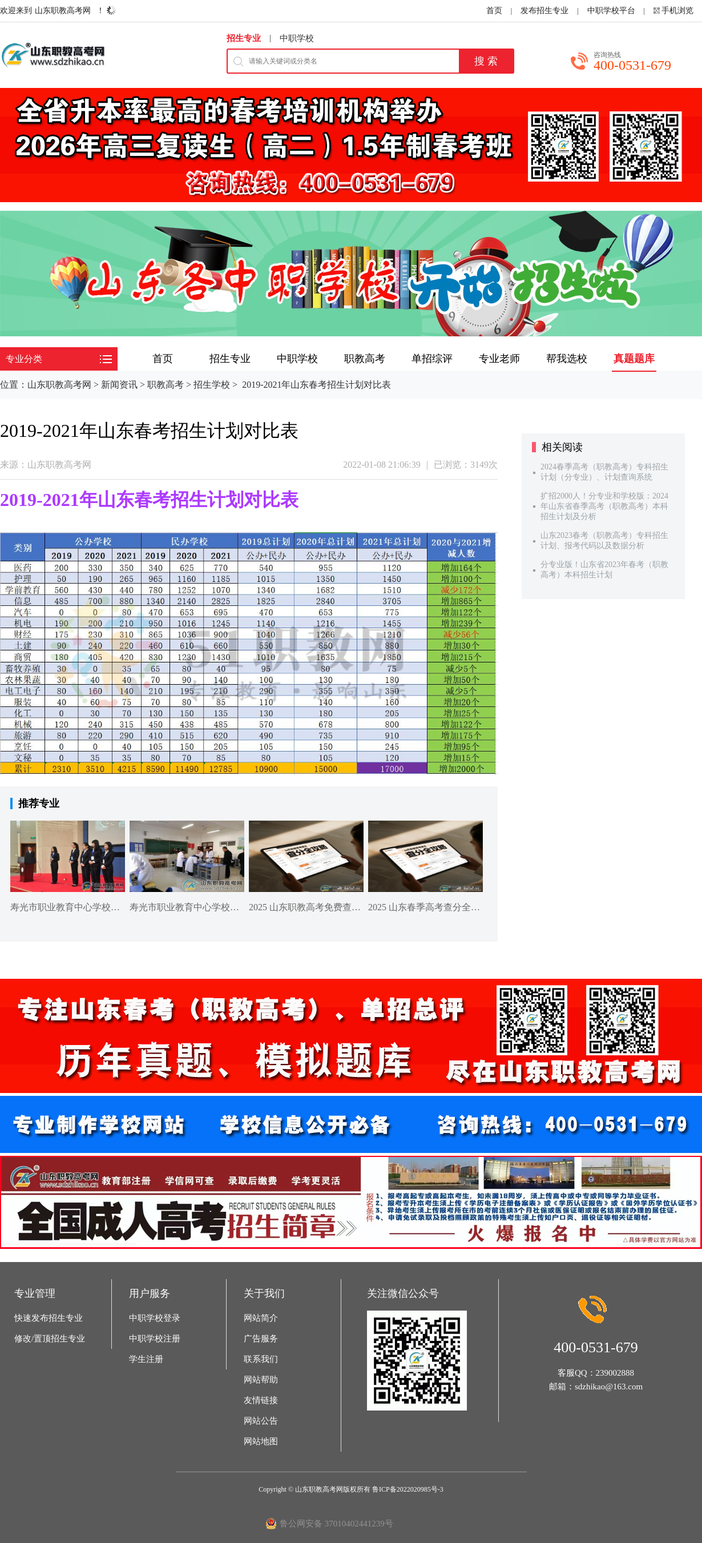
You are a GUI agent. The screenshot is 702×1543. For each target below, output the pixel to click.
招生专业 (244, 38)
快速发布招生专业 (48, 1318)
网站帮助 (261, 1379)
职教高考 (165, 384)
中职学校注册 (154, 1338)
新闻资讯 (119, 384)
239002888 (615, 1372)
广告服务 (261, 1338)
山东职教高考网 (63, 10)
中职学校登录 (154, 1318)
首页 (494, 10)
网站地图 (261, 1441)
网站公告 (261, 1420)
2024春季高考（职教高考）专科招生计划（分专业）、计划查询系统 (604, 472)
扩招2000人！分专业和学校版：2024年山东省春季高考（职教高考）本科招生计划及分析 (604, 506)
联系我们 (261, 1359)
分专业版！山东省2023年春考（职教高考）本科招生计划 (604, 569)
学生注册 (146, 1359)
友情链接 (261, 1400)
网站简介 (261, 1318)
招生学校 (211, 384)
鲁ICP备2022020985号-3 (407, 1489)
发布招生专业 (544, 10)
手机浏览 (677, 10)
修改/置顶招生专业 (49, 1338)
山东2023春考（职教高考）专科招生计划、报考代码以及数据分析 (604, 540)
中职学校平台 (611, 10)
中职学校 (297, 38)
